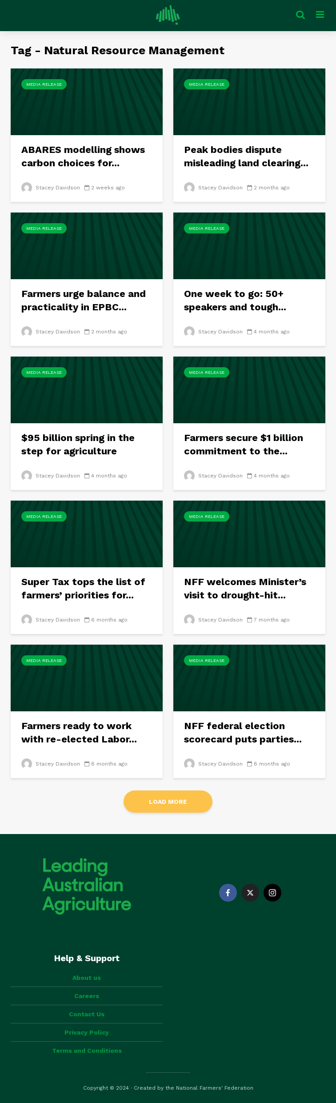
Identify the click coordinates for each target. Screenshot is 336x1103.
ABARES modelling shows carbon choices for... (83, 156)
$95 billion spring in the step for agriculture (78, 444)
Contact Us (86, 1014)
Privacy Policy (86, 1032)
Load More (168, 801)
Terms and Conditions (87, 1050)
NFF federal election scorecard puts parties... (243, 732)
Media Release (44, 84)
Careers (86, 995)
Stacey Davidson (50, 188)
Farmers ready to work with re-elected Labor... (79, 732)
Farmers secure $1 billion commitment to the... (243, 444)
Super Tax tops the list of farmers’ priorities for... (83, 588)
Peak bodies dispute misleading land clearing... (246, 156)
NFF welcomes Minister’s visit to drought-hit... (245, 588)
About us (86, 977)
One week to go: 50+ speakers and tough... (235, 300)
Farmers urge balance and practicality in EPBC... (83, 300)
